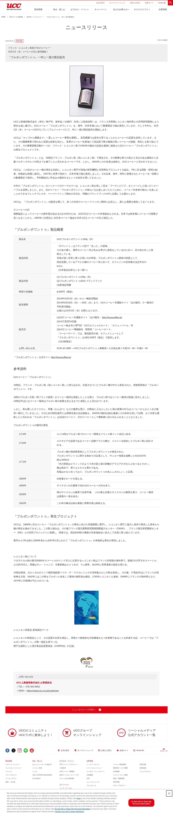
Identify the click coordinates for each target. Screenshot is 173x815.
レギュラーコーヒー (12, 764)
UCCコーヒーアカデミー (68, 764)
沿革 (88, 778)
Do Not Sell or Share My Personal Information (72, 809)
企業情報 (163, 9)
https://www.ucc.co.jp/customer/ (43, 690)
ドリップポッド (11, 775)
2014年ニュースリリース (34, 17)
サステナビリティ (142, 9)
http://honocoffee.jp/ (112, 317)
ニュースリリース (92, 782)
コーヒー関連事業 (119, 764)
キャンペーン (100, 9)
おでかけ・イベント (80, 9)
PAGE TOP (164, 751)
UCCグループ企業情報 (16, 17)
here (79, 798)
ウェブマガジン (145, 771)
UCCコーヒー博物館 (66, 771)
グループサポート (119, 785)
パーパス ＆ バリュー (94, 768)
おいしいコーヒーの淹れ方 (42, 764)
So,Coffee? (36, 778)
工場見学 (62, 768)
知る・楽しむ (59, 9)
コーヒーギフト (11, 778)
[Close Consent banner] (169, 793)
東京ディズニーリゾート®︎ (69, 775)
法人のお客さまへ (121, 9)
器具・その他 (10, 782)
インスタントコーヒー (13, 768)
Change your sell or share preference (69, 812)
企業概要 (89, 775)
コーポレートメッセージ (95, 771)
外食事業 (116, 771)
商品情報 (38, 9)
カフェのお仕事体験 (66, 778)
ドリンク (8, 771)
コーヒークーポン (65, 788)
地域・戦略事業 (118, 778)
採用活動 (143, 768)
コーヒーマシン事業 (120, 775)
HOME (3, 17)
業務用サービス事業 (120, 768)
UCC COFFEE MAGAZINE (42, 775)
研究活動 (143, 764)
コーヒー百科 (37, 768)
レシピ (34, 771)
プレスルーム (91, 785)
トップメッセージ (92, 764)
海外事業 (116, 782)
